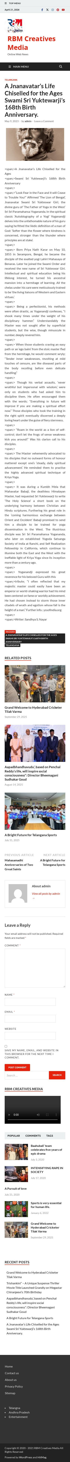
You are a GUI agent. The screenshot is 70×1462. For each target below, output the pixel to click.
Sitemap (10, 1393)
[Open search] (60, 66)
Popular (13, 1135)
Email (10, 1011)
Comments (33, 1135)
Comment (13, 945)
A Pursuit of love (16, 1188)
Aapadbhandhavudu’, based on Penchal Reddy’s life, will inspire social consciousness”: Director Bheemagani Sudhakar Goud (32, 773)
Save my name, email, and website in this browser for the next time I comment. (32, 1054)
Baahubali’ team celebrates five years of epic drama (46, 1149)
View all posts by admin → (46, 896)
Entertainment (18, 1416)
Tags (49, 1135)
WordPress (25, 1457)
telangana (12, 645)
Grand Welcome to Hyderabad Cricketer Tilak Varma (45, 1227)
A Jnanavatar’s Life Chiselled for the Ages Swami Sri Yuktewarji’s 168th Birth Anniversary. (33, 1328)
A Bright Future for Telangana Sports (31, 835)
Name (10, 994)
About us (11, 1379)
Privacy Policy (14, 1386)
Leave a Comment (44, 121)
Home (9, 1366)
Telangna (14, 1408)
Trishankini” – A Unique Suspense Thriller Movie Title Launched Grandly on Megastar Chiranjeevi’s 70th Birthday (34, 1287)
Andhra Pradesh (19, 1412)
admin (28, 121)
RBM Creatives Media (31, 43)
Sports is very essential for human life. (46, 1205)
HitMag (42, 1457)
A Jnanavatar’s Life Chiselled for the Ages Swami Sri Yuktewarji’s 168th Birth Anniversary (31, 638)
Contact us (12, 1373)
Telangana (11, 80)
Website (10, 1028)
